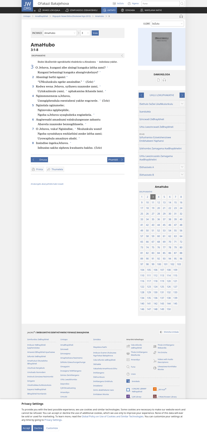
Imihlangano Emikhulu (103, 381)
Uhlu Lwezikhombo (68, 379)
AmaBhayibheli (41, 16)
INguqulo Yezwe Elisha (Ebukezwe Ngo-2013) (71, 16)
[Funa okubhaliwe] (160, 3)
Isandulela (145, 111)
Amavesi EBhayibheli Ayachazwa (41, 352)
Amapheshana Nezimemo (71, 358)
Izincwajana (65, 353)
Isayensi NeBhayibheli (36, 389)
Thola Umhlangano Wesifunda (136, 354)
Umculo (63, 396)
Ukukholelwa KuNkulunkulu (39, 385)
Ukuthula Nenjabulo (36, 368)
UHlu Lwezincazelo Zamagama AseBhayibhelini (156, 158)
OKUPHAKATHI (145, 191)
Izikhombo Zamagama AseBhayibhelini (160, 148)
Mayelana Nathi (100, 347)
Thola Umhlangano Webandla (163, 346)
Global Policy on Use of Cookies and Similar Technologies (112, 416)
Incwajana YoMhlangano (70, 370)
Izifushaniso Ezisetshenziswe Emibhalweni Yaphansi (162, 137)
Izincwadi (64, 349)
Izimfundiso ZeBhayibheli (38, 339)
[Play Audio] (181, 16)
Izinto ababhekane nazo (103, 390)
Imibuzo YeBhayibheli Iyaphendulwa (36, 346)
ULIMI (146, 23)
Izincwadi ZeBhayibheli (151, 119)
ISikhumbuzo (99, 377)
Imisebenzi (97, 385)
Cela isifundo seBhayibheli (104, 360)
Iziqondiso (64, 383)
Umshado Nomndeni (36, 372)
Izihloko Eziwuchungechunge (72, 362)
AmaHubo (99, 16)
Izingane (31, 381)
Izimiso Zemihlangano (69, 375)
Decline (38, 428)
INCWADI (37, 33)
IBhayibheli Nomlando (36, 393)
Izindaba (97, 339)
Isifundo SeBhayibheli (36, 356)
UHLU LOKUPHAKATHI (162, 95)
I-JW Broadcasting (68, 388)
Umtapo (26, 16)
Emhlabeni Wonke (101, 394)
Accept (26, 428)
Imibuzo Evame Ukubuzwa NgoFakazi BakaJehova (104, 354)
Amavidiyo (64, 392)
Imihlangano (98, 372)
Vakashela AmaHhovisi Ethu (105, 368)
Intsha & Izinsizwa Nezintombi (40, 376)
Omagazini (65, 366)
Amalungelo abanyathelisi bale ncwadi (47, 184)
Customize (52, 428)
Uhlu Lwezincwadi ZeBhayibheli (156, 126)
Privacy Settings (53, 419)
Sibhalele (97, 364)
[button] (81, 10)
